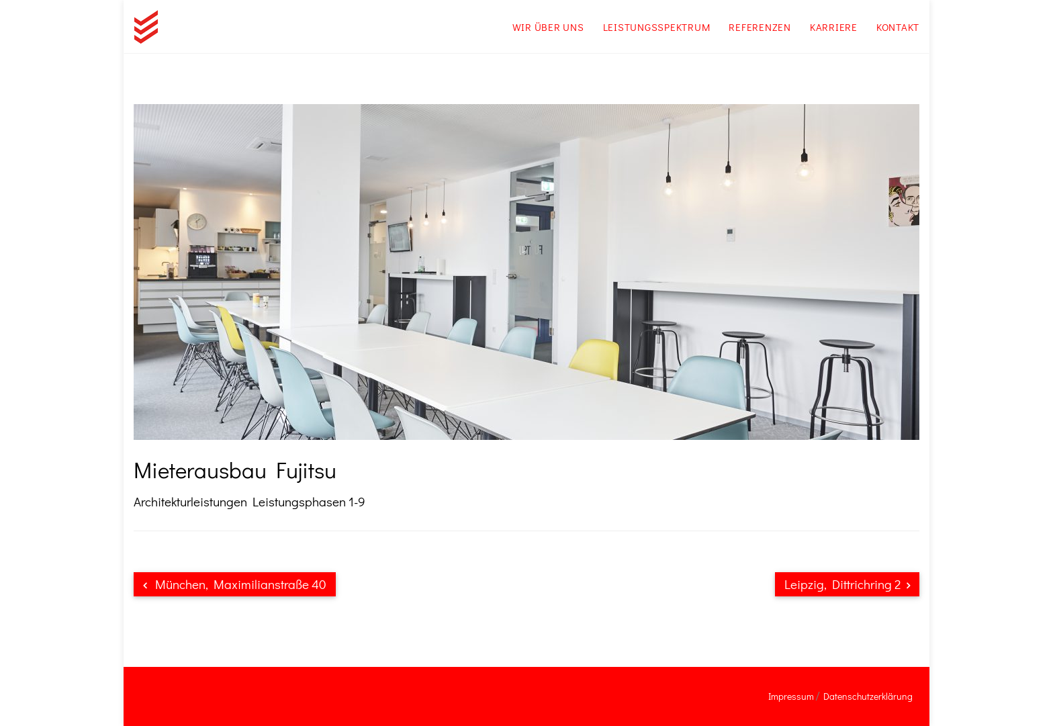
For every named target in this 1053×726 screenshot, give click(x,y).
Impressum (791, 696)
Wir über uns (548, 27)
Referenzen (760, 27)
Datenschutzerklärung (868, 696)
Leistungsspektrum (657, 27)
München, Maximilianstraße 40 (234, 584)
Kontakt (897, 27)
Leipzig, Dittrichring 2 (847, 584)
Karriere (834, 27)
